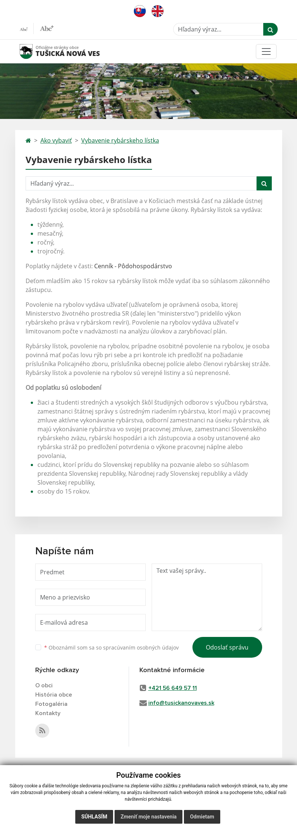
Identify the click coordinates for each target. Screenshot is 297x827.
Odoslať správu (227, 647)
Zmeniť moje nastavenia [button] (148, 817)
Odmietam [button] (202, 817)
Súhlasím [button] (94, 817)
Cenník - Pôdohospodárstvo (133, 266)
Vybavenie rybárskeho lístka (120, 140)
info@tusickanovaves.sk (181, 703)
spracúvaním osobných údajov (141, 647)
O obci (44, 685)
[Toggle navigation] (266, 51)
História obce (53, 695)
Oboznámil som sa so (111, 647)
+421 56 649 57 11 (172, 688)
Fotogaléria (51, 704)
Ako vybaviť (56, 140)
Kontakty (47, 713)
